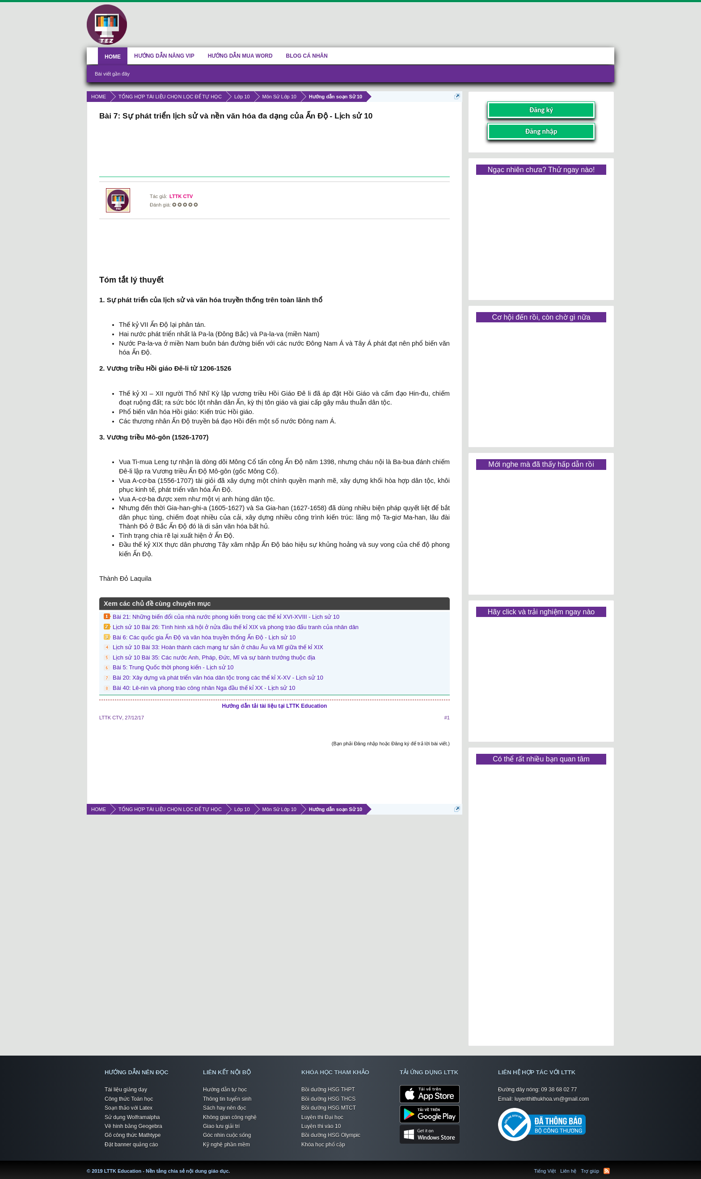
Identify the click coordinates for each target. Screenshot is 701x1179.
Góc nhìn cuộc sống (227, 1135)
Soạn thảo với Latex (128, 1108)
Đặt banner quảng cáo (131, 1144)
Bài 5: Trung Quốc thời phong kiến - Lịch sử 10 (173, 667)
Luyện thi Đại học (322, 1117)
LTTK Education (232, 1165)
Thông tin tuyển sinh (227, 1099)
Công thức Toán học (129, 1099)
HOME (113, 57)
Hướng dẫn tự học (225, 1089)
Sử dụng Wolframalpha (132, 1117)
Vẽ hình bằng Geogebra (133, 1126)
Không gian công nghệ (230, 1117)
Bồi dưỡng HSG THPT (328, 1089)
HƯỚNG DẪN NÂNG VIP (164, 56)
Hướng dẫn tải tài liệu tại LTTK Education (274, 706)
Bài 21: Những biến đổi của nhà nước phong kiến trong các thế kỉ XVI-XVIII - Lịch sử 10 (226, 616)
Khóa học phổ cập (323, 1144)
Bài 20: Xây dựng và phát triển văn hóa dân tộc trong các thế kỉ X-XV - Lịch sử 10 (218, 677)
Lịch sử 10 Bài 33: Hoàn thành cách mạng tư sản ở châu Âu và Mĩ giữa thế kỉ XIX (218, 647)
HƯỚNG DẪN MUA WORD (240, 56)
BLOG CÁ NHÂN (307, 56)
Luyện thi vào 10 (321, 1126)
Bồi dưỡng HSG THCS (328, 1099)
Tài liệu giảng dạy (126, 1089)
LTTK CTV (181, 196)
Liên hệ (568, 1171)
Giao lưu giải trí (221, 1126)
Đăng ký (541, 110)
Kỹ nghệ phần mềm (226, 1144)
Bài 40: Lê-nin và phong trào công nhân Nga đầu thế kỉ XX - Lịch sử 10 (204, 688)
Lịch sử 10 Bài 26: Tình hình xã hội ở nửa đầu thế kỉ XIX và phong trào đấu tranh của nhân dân (236, 627)
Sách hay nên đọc (224, 1108)
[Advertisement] (274, 150)
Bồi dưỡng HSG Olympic (330, 1135)
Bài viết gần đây (112, 73)
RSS (607, 1171)
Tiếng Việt (545, 1171)
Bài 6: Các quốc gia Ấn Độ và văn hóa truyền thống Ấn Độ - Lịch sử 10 (204, 637)
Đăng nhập (541, 131)
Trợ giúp (590, 1171)
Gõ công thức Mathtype (132, 1135)
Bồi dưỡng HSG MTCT (328, 1108)
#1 (447, 717)
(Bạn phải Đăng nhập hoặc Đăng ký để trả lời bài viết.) (391, 743)
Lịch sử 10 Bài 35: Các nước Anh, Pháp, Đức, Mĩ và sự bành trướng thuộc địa (214, 657)
